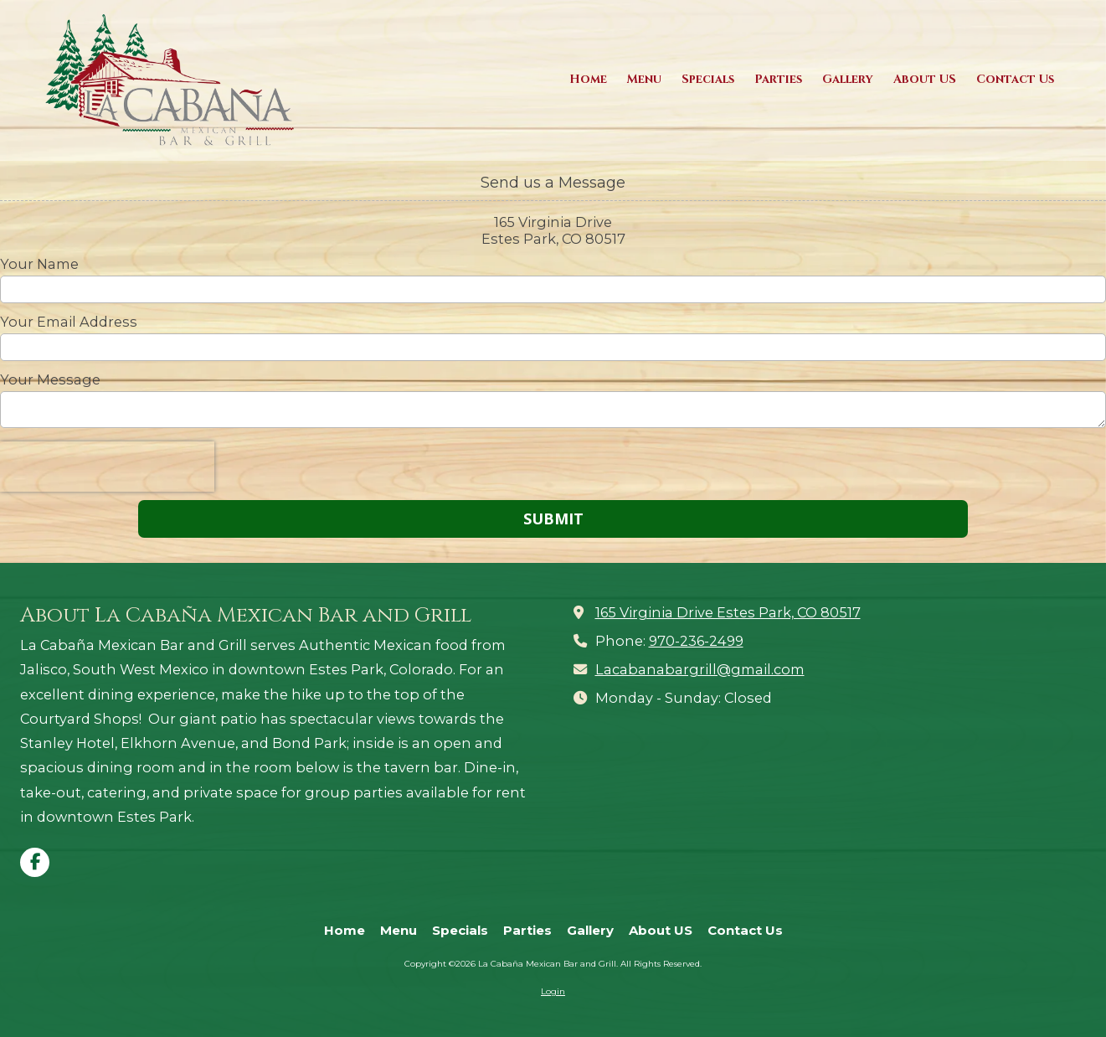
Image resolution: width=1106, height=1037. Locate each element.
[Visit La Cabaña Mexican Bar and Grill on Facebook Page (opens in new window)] (34, 862)
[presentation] (107, 466)
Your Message (50, 379)
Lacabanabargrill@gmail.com (700, 669)
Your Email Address (68, 321)
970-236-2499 (696, 640)
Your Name (39, 263)
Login (553, 991)
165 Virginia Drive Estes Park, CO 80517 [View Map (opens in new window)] (728, 612)
